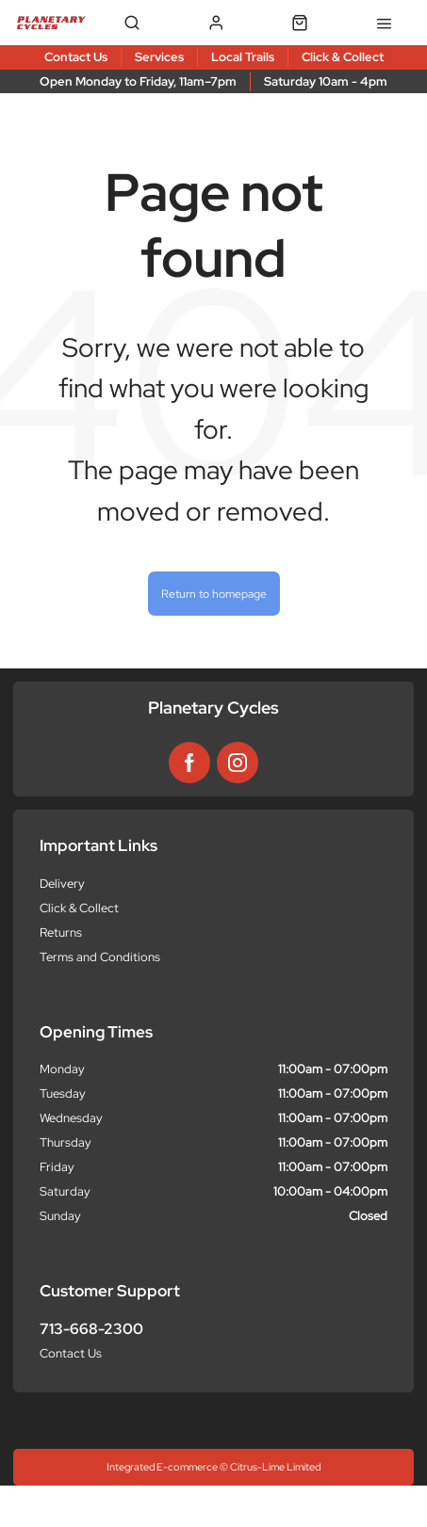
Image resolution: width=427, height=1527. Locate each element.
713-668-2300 (91, 1329)
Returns (61, 932)
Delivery (62, 884)
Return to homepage (214, 594)
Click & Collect (79, 908)
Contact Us (71, 1353)
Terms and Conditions (100, 957)
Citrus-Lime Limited (275, 1466)
